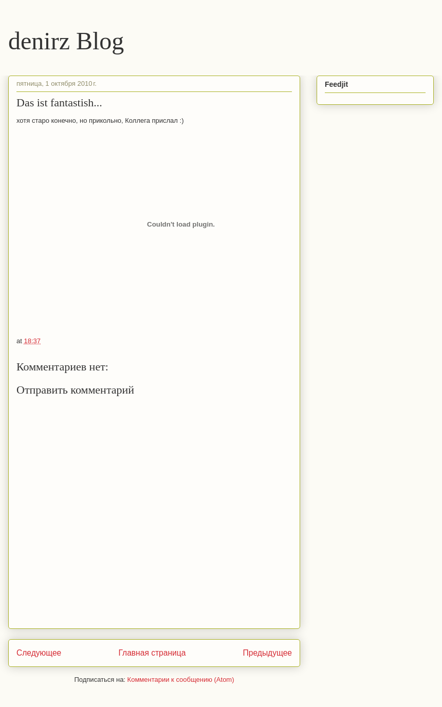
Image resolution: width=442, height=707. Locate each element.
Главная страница (152, 652)
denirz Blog (66, 40)
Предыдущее (267, 652)
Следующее (38, 652)
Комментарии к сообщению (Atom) (180, 679)
